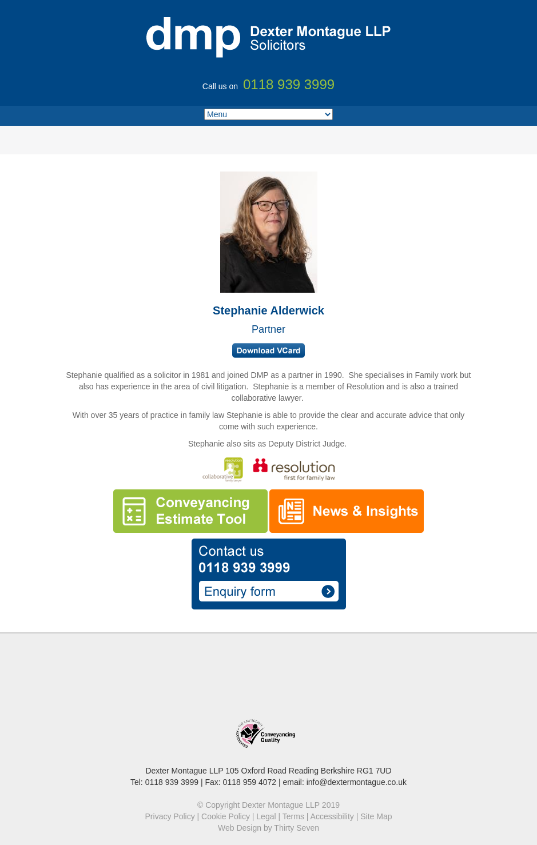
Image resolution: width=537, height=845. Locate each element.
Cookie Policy (225, 816)
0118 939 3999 (171, 782)
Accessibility (332, 816)
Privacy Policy (170, 816)
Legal (266, 816)
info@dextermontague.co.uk (357, 782)
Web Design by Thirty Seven (268, 827)
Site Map (376, 816)
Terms (293, 816)
